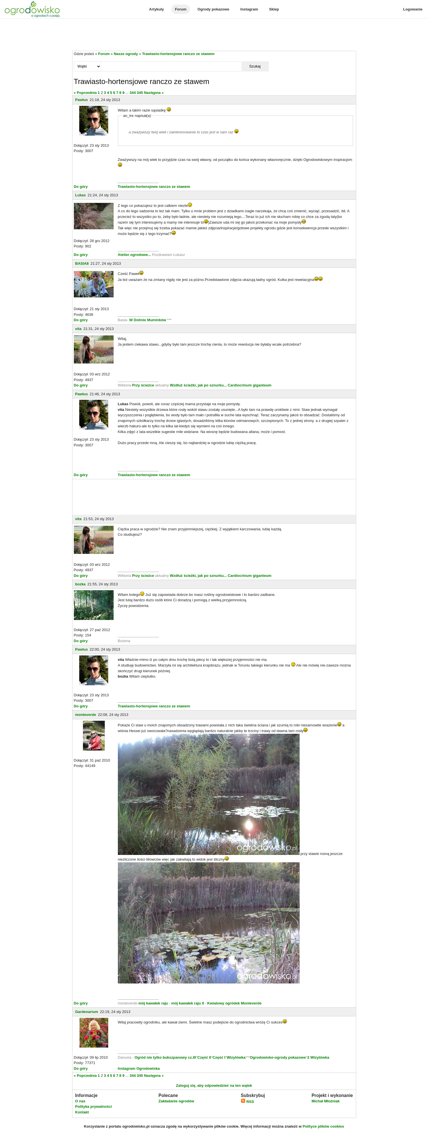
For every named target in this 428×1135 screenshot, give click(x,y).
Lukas (80, 195)
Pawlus (81, 100)
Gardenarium (86, 1012)
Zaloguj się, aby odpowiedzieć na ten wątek (214, 1085)
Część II (204, 1057)
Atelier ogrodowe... (135, 255)
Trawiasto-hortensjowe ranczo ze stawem (178, 54)
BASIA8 (82, 263)
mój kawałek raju (153, 1003)
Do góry (81, 186)
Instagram (249, 9)
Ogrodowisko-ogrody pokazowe (278, 1057)
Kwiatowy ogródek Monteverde (234, 1003)
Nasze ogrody (126, 54)
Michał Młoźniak (326, 1101)
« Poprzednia (85, 93)
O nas (80, 1101)
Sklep (274, 9)
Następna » (154, 93)
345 (140, 93)
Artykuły (156, 9)
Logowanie (413, 9)
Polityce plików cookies (323, 1126)
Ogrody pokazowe (213, 9)
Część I (218, 1057)
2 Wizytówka (318, 1057)
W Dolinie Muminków (147, 320)
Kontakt (82, 1112)
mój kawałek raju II (187, 1003)
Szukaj (254, 66)
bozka (80, 584)
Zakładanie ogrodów (176, 1101)
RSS (247, 1102)
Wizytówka (236, 1057)
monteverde (85, 714)
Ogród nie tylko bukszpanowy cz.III (165, 1057)
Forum (180, 9)
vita (78, 329)
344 (133, 93)
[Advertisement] (214, 35)
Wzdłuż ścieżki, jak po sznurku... (199, 385)
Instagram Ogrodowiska (139, 1068)
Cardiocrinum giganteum (250, 385)
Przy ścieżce (143, 385)
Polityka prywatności (93, 1106)
